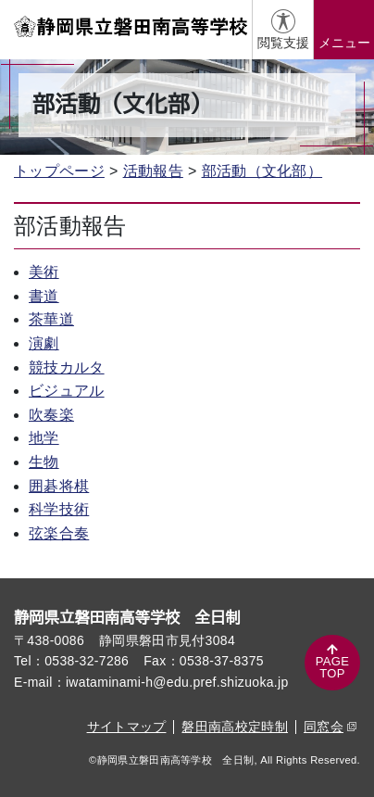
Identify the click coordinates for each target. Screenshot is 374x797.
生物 (44, 462)
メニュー (344, 42)
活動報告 (153, 171)
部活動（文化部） (262, 171)
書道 (44, 296)
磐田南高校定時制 (234, 726)
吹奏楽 (51, 415)
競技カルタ (67, 367)
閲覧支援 (283, 42)
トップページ (59, 171)
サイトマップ (127, 726)
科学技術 (59, 509)
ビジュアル (67, 390)
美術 (44, 272)
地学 (44, 438)
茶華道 (51, 319)
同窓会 (330, 726)
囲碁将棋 (59, 486)
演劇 (44, 343)
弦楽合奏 (59, 533)
